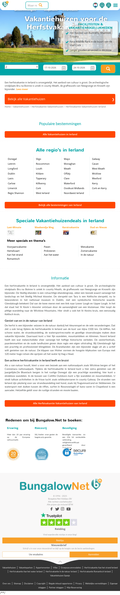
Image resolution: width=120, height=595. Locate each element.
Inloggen (108, 5)
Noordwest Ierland (74, 193)
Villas (55, 567)
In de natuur (87, 254)
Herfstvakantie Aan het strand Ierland (101, 567)
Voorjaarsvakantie (16, 246)
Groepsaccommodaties (71, 567)
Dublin (11, 173)
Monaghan (69, 163)
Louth (39, 168)
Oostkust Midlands (74, 188)
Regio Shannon (16, 193)
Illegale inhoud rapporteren (60, 583)
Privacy (78, 583)
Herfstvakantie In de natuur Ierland (61, 571)
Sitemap (17, 583)
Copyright (41, 583)
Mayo (67, 158)
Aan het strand (15, 254)
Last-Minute (14, 227)
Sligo (38, 158)
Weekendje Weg (44, 227)
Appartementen (43, 567)
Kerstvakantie (70, 227)
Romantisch (13, 258)
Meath (67, 168)
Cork (38, 188)
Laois (10, 178)
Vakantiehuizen (9, 567)
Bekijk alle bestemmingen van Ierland (60, 205)
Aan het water (51, 254)
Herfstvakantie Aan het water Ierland (26, 571)
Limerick (12, 188)
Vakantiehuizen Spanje (60, 575)
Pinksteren (49, 250)
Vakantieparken (26, 567)
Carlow (11, 183)
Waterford (69, 183)
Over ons (6, 583)
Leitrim (11, 163)
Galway (96, 158)
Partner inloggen (56, 587)
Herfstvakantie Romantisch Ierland (95, 571)
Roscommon (43, 163)
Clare (66, 178)
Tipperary (41, 178)
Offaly (67, 173)
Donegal (12, 158)
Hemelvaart (13, 250)
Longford (13, 168)
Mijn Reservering (74, 587)
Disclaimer (28, 583)
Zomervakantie (89, 250)
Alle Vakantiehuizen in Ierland (60, 134)
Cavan (95, 163)
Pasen (47, 246)
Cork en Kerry (99, 188)
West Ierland (42, 193)
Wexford (96, 178)
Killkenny (41, 183)
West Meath (98, 168)
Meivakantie (87, 246)
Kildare (39, 173)
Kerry (95, 183)
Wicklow (96, 173)
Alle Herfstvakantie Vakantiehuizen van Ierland (60, 403)
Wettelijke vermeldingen (96, 583)
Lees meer (22, 89)
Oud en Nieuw (98, 227)
